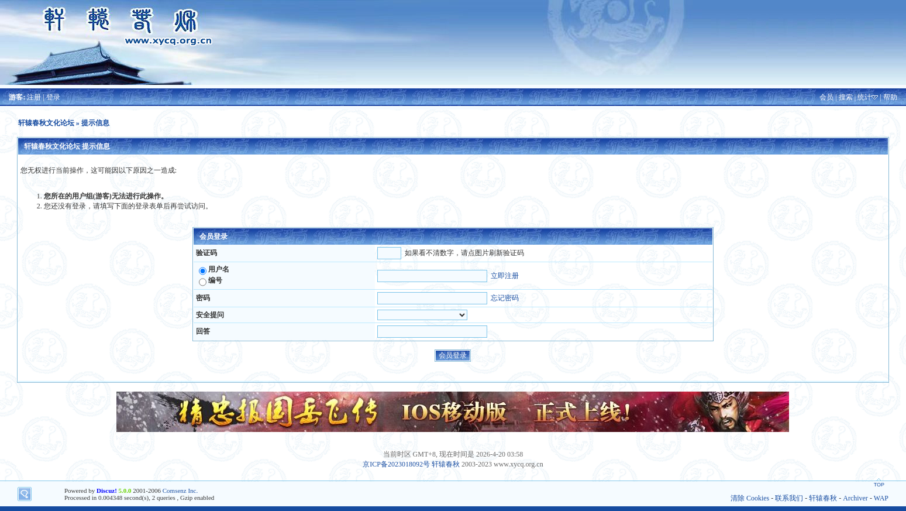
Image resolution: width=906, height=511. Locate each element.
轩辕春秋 (446, 464)
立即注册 (505, 276)
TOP (879, 485)
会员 (826, 97)
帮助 (890, 97)
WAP (881, 498)
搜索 (846, 97)
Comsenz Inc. (180, 490)
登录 (53, 97)
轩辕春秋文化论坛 (46, 123)
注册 (34, 97)
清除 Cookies (750, 498)
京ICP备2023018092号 (396, 464)
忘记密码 (505, 298)
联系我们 (789, 498)
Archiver (855, 498)
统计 (864, 97)
